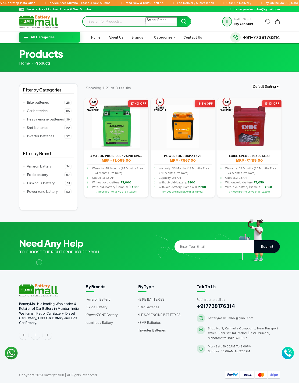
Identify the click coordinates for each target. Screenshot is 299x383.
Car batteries (49, 110)
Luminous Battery (100, 323)
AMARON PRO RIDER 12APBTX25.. (116, 156)
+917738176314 (216, 306)
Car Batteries (149, 307)
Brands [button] (137, 37)
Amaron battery (49, 166)
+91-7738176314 (261, 37)
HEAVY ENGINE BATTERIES (160, 315)
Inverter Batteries (152, 330)
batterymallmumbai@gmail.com (230, 318)
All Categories (39, 37)
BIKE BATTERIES (151, 299)
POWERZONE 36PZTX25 (183, 156)
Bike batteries (49, 102)
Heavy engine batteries (49, 119)
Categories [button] (163, 37)
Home (96, 37)
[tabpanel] (183, 149)
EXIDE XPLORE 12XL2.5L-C (249, 156)
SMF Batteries (150, 323)
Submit (267, 246)
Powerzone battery (49, 191)
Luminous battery (49, 183)
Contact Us (192, 37)
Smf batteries (49, 127)
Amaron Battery (98, 299)
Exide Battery (97, 307)
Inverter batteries (49, 136)
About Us (116, 37)
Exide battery (49, 174)
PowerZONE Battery (102, 315)
